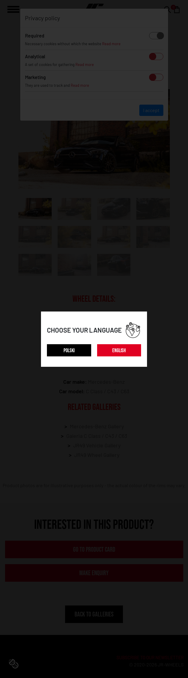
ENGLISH (119, 350)
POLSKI (69, 350)
